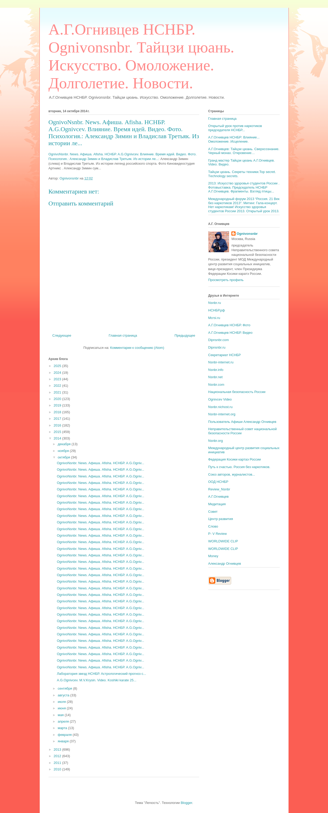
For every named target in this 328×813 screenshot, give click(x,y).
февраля (65, 735)
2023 (58, 379)
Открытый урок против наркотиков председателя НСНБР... (235, 128)
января (64, 741)
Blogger (186, 803)
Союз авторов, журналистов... (231, 474)
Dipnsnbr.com (218, 340)
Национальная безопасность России (237, 392)
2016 (58, 425)
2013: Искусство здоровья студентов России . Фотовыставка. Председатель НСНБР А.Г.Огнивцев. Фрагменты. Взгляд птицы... (243, 187)
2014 (58, 438)
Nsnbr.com (216, 384)
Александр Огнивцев (224, 563)
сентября (65, 688)
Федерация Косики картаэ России (234, 459)
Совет (213, 512)
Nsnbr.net (215, 377)
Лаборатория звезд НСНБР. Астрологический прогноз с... (101, 674)
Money (213, 556)
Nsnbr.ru (214, 303)
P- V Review (217, 534)
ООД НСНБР (218, 482)
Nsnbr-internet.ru (221, 362)
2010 (58, 769)
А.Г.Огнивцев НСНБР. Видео (230, 333)
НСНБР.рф (216, 310)
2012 (58, 756)
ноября (64, 451)
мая (61, 715)
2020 (58, 399)
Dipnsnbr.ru (216, 347)
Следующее (61, 335)
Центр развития (220, 519)
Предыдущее (185, 335)
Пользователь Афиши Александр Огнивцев (242, 422)
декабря (64, 444)
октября (64, 457)
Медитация (217, 504)
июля (62, 702)
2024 (58, 373)
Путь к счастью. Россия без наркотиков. (239, 467)
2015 (58, 432)
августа (64, 695)
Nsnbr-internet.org (222, 414)
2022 (58, 386)
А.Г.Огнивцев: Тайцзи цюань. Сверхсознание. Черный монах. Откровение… (243, 151)
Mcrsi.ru (214, 318)
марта (63, 728)
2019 (58, 405)
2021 (58, 392)
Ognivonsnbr (247, 234)
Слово (213, 526)
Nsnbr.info (216, 370)
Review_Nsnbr (219, 489)
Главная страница (123, 335)
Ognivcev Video (220, 399)
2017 (58, 419)
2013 (58, 749)
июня (62, 708)
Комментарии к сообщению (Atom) (137, 348)
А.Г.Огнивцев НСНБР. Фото (229, 325)
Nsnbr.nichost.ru (220, 407)
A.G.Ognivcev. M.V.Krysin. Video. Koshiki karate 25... (96, 680)
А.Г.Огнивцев (218, 496)
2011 (58, 763)
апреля (64, 721)
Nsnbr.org (215, 441)
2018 (58, 412)
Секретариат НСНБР (224, 355)
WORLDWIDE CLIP (223, 541)
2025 (58, 366)
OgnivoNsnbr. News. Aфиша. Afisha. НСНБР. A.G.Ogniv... (100, 463)
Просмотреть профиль (226, 280)
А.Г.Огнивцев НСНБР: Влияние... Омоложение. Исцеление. (234, 139)
